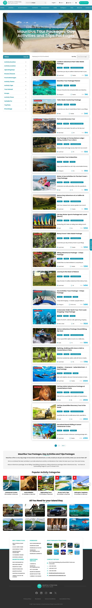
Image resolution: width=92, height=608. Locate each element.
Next (63, 445)
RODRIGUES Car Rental (36, 553)
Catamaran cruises (18, 555)
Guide (55, 7)
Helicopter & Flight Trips (18, 544)
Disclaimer (38, 599)
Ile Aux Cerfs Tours (18, 547)
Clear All (25, 56)
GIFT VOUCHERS (34, 569)
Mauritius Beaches (18, 569)
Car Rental (35, 7)
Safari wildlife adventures (16, 552)
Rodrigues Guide (34, 545)
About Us (79, 7)
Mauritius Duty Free (35, 574)
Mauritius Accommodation (35, 566)
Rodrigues (64, 7)
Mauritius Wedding (35, 571)
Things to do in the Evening (18, 576)
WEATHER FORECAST (18, 564)
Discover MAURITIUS (18, 562)
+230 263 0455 (52, 570)
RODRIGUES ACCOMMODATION (35, 550)
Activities (11, 7)
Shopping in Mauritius (19, 573)
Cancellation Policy (64, 599)
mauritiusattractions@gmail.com (57, 575)
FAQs (72, 7)
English (54, 2)
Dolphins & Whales (18, 557)
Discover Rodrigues (35, 543)
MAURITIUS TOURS (17, 566)
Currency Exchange (35, 576)
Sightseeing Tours (18, 549)
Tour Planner (84, 2)
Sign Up (68, 2)
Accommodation (23, 7)
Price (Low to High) (83, 56)
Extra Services (45, 7)
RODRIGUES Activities (35, 547)
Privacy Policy (27, 599)
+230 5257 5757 (53, 568)
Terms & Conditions (50, 599)
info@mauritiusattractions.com (57, 573)
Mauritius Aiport (17, 571)
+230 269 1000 (52, 566)
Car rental (33, 563)
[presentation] (3, 484)
